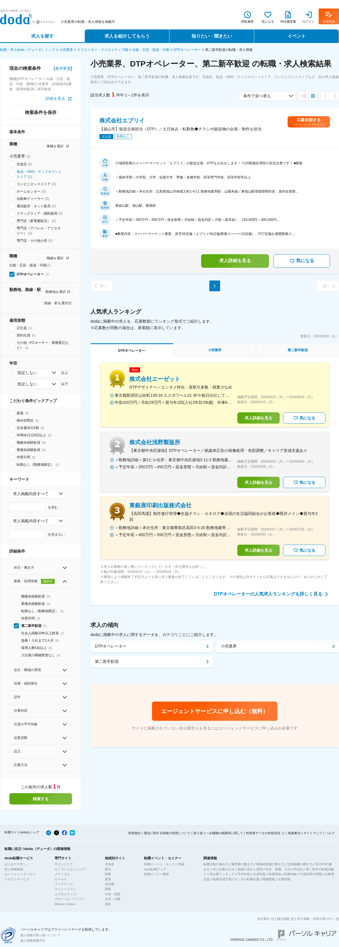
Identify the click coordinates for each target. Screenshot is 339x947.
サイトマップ (312, 833)
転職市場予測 (222, 879)
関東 (108, 874)
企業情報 (284, 879)
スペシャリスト (65, 889)
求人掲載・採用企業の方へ (315, 918)
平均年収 (244, 874)
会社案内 (263, 918)
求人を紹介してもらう (127, 36)
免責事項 (294, 833)
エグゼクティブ (65, 894)
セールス (61, 879)
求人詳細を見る (235, 260)
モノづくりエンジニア (70, 869)
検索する (41, 799)
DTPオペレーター (187, 50)
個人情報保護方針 (32, 940)
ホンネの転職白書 (246, 879)
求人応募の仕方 (223, 869)
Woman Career (65, 904)
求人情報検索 (14, 869)
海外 (108, 904)
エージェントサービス (20, 874)
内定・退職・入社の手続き (284, 869)
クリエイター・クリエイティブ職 (102, 50)
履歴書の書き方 (242, 864)
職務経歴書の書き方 (270, 864)
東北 (108, 869)
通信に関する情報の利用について (167, 833)
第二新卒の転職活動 (320, 869)
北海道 (109, 864)
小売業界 (66, 50)
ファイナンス (64, 884)
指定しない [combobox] (27, 372)
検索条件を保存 (40, 112)
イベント (297, 36)
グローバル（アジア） (70, 899)
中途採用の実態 (310, 874)
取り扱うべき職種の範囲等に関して (218, 833)
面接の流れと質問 (250, 869)
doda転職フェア (155, 869)
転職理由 (275, 874)
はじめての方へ (15, 864)
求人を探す (42, 36)
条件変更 (63, 68)
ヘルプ (329, 833)
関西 (108, 889)
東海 (108, 879)
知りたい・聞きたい (212, 36)
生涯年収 (259, 874)
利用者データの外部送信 (263, 833)
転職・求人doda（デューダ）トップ (27, 50)
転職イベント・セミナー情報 (164, 864)
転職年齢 (290, 874)
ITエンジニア (64, 864)
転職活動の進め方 (215, 864)
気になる (301, 261)
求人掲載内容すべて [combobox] (31, 493)
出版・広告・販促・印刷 (150, 50)
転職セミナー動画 (156, 874)
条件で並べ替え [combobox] (257, 96)
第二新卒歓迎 (107, 661)
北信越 (109, 884)
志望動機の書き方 (299, 864)
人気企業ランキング (220, 874)
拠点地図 (283, 918)
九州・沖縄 (112, 899)
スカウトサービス (17, 879)
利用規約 (134, 833)
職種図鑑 (268, 879)
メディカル (62, 874)
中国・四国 (112, 894)
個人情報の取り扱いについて (40, 935)
